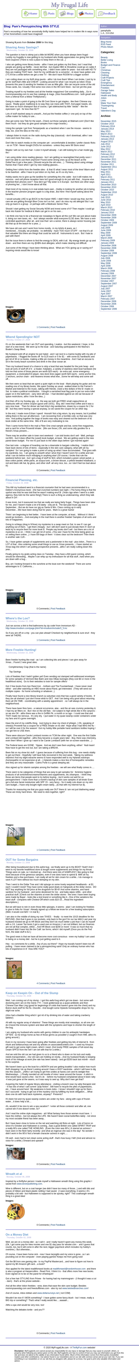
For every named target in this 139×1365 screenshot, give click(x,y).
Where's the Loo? (18, 618)
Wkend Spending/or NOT (23, 336)
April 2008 (106, 266)
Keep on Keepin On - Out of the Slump (32, 993)
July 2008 (105, 258)
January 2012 (107, 156)
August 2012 (107, 141)
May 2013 (105, 131)
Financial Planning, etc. (22, 480)
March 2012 (106, 151)
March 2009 (106, 238)
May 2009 (105, 233)
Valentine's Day (108, 110)
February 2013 (108, 136)
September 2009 (109, 222)
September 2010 (109, 192)
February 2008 (108, 271)
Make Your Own (108, 103)
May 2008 (105, 263)
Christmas (106, 70)
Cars (103, 67)
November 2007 (108, 278)
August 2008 (107, 255)
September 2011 (109, 167)
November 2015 (108, 121)
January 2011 (107, 182)
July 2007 (105, 288)
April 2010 (106, 205)
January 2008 (107, 273)
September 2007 (109, 283)
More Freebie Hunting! (21, 649)
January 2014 (107, 129)
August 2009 (107, 225)
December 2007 (108, 276)
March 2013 (106, 134)
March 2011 (106, 177)
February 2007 (108, 299)
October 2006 (107, 306)
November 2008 (108, 248)
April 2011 (106, 174)
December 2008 (108, 245)
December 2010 (108, 184)
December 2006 (108, 301)
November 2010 (108, 187)
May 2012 (105, 149)
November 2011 (108, 162)
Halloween (106, 93)
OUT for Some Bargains (22, 859)
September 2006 (109, 309)
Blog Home (106, 42)
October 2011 (107, 164)
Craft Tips (105, 80)
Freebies (105, 88)
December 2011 (108, 159)
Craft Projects (107, 77)
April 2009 (106, 235)
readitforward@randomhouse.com (69, 1269)
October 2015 (107, 123)
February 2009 (108, 240)
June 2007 (106, 291)
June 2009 (106, 230)
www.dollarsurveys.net (48, 1293)
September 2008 (109, 253)
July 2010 (105, 197)
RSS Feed (106, 44)
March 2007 (106, 296)
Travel (104, 108)
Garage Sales (107, 90)
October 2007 (107, 281)
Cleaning (105, 72)
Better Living (107, 60)
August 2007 (107, 286)
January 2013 (107, 139)
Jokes (103, 98)
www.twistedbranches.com (75, 1288)
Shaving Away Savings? (22, 47)
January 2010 (107, 212)
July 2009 (105, 228)
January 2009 (107, 243)
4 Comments (43, 983)
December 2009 (108, 215)
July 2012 (105, 144)
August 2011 (107, 169)
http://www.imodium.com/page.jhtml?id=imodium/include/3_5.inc (36, 628)
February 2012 (108, 154)
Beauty (104, 57)
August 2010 (107, 195)
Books (104, 62)
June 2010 (106, 200)
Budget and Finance (110, 65)
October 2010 (107, 189)
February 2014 (108, 126)
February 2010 (108, 210)
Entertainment (107, 85)
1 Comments (43, 327)
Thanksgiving (107, 105)
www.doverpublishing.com (29, 1184)
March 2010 (106, 207)
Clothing (105, 75)
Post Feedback (58, 327)
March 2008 (106, 268)
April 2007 (106, 293)
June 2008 (106, 260)
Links (103, 100)
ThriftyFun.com (79, 1347)
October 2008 (107, 250)
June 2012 (106, 146)
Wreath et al (14, 1173)
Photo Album (107, 47)
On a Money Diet (17, 1234)
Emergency (106, 83)
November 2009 (108, 217)
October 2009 (107, 220)
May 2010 (105, 202)
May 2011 (105, 172)
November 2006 (108, 304)
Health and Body (109, 95)
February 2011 (108, 179)
